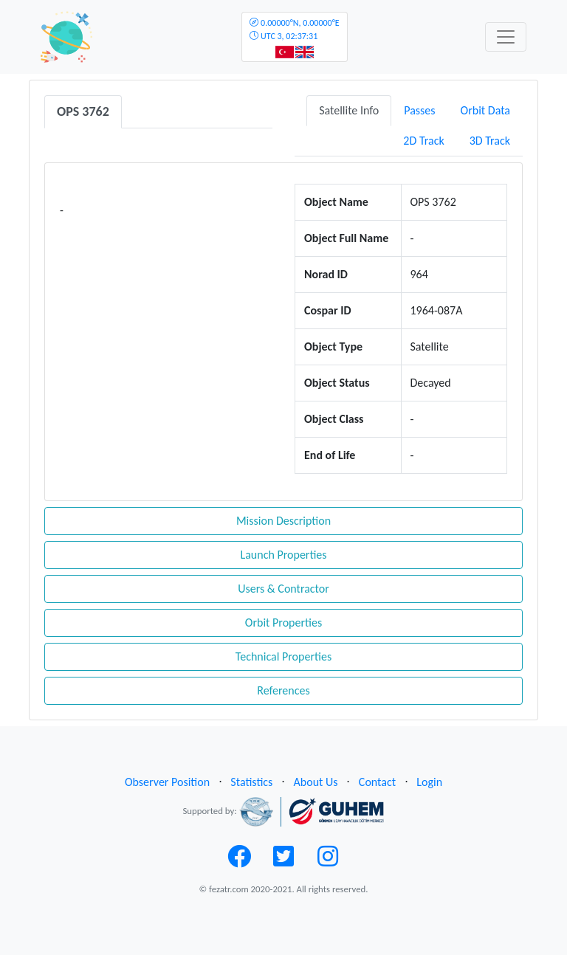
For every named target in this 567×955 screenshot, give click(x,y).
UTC (294, 29)
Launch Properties (283, 555)
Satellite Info (349, 110)
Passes (419, 110)
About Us (316, 782)
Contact (377, 782)
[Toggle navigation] (505, 37)
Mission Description (283, 521)
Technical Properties (283, 656)
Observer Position (167, 782)
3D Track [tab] (490, 141)
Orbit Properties (283, 623)
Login (429, 782)
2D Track (423, 141)
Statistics (251, 782)
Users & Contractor (283, 589)
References (283, 690)
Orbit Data (485, 110)
